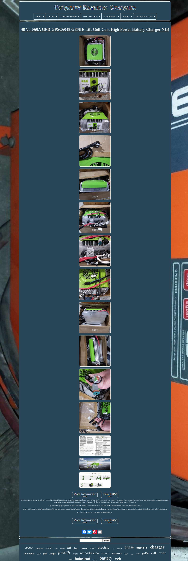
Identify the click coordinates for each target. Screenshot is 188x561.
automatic (29, 553)
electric (103, 547)
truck (70, 560)
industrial (82, 558)
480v (56, 548)
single (52, 553)
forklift (64, 552)
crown (62, 548)
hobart (29, 547)
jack (126, 554)
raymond (39, 548)
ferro (76, 548)
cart (137, 553)
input (92, 548)
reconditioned (89, 553)
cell (153, 553)
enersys (142, 547)
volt (118, 558)
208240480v (116, 553)
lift (69, 547)
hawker (119, 548)
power (105, 553)
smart (75, 554)
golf (45, 553)
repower (84, 549)
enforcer (95, 560)
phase (129, 547)
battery (106, 558)
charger (157, 547)
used (38, 554)
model (49, 548)
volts (132, 554)
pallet (145, 553)
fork (113, 549)
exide (162, 553)
